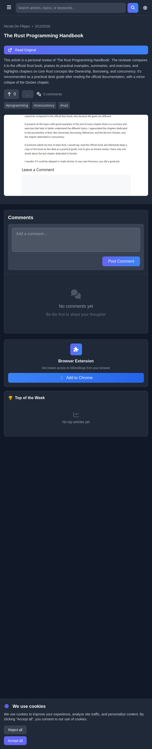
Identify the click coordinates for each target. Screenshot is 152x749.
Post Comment (121, 261)
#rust (64, 105)
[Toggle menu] (9, 8)
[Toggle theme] (145, 8)
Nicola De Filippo (17, 26)
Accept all (15, 741)
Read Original (22, 50)
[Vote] (11, 94)
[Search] (133, 8)
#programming (17, 105)
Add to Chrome (76, 378)
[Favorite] (28, 94)
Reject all (15, 730)
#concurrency (44, 105)
